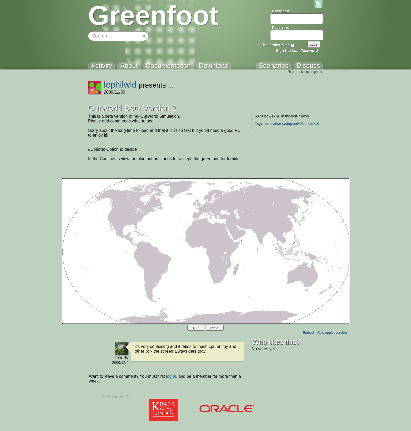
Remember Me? (275, 45)
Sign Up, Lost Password (297, 51)
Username (281, 11)
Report (293, 71)
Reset (214, 328)
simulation (272, 123)
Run (196, 328)
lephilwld (120, 84)
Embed (308, 333)
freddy (121, 357)
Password (280, 27)
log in (171, 376)
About (105, 396)
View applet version (332, 333)
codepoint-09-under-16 (300, 123)
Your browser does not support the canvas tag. (205, 251)
